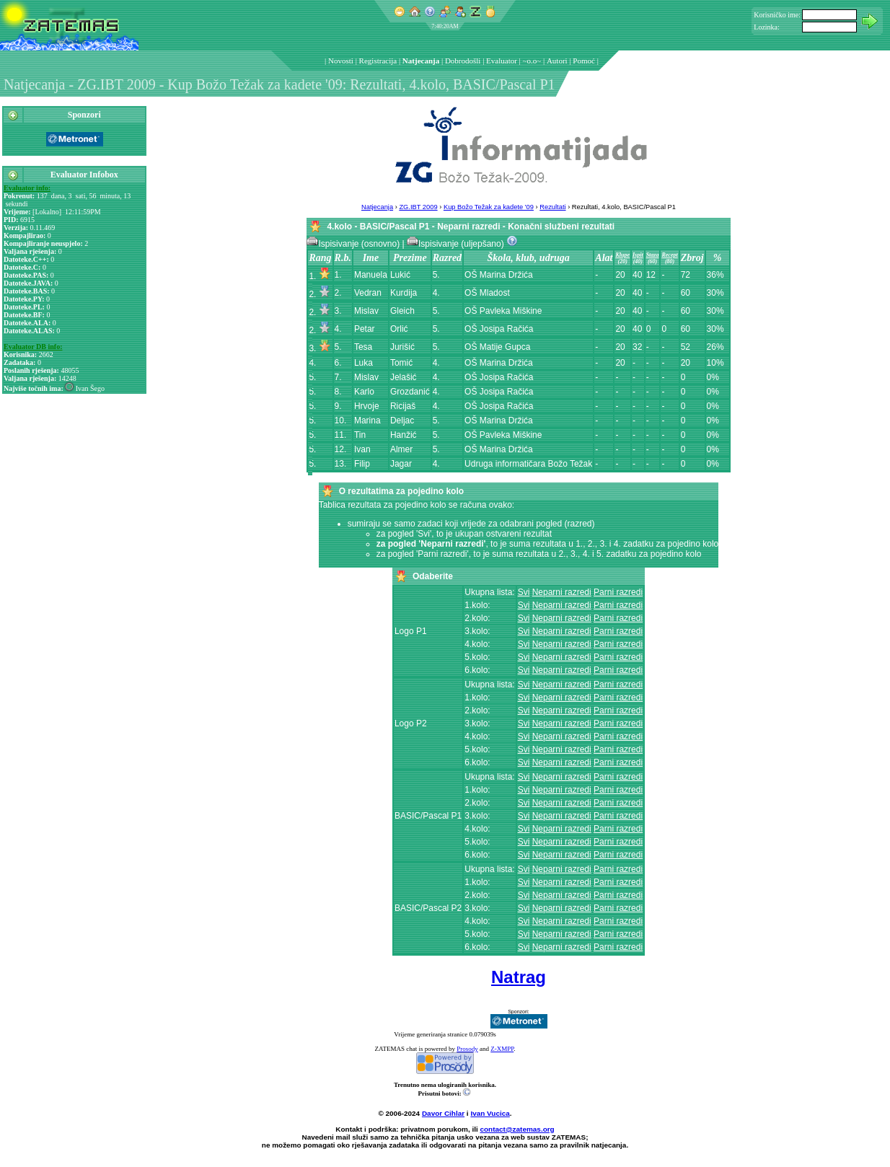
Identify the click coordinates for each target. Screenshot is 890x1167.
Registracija (378, 60)
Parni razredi (618, 592)
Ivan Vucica (489, 1113)
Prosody (467, 1048)
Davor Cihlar (443, 1113)
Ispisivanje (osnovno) (354, 244)
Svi (524, 592)
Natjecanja (420, 60)
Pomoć (584, 60)
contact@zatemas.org (517, 1129)
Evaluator (501, 60)
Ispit (638, 255)
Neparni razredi (561, 592)
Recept (669, 255)
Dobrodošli (463, 60)
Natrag (518, 977)
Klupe (622, 255)
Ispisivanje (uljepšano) (456, 244)
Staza (652, 255)
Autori (557, 60)
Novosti (340, 60)
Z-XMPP (502, 1048)
